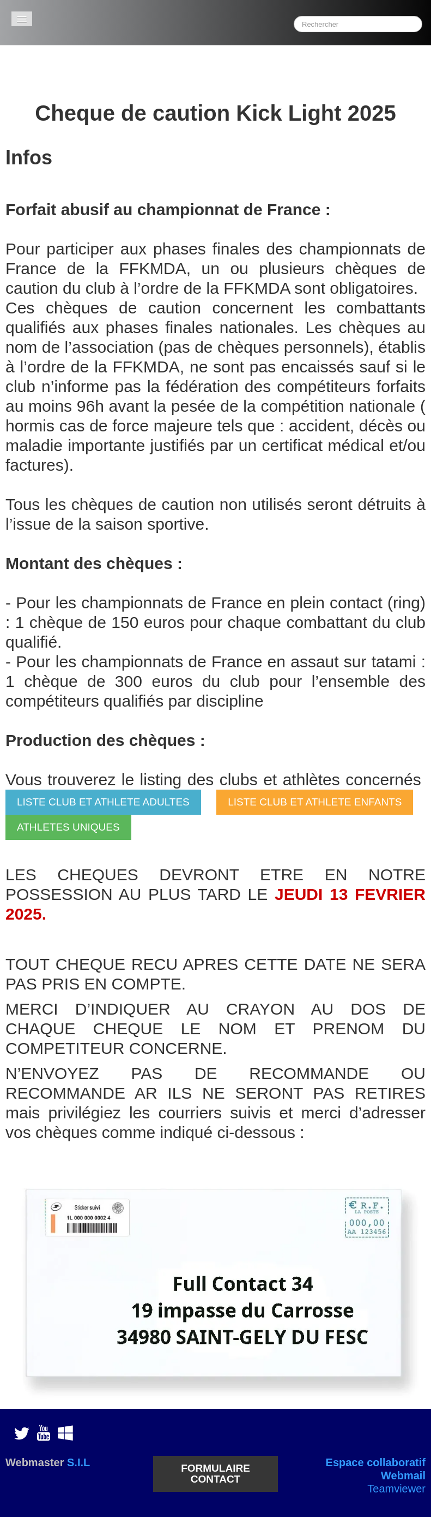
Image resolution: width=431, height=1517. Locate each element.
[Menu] (21, 18)
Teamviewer (396, 1489)
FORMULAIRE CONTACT (215, 1473)
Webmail (403, 1475)
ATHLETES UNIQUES (68, 827)
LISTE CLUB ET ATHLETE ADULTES (103, 802)
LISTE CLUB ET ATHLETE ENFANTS (315, 802)
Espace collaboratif (376, 1462)
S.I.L (78, 1462)
